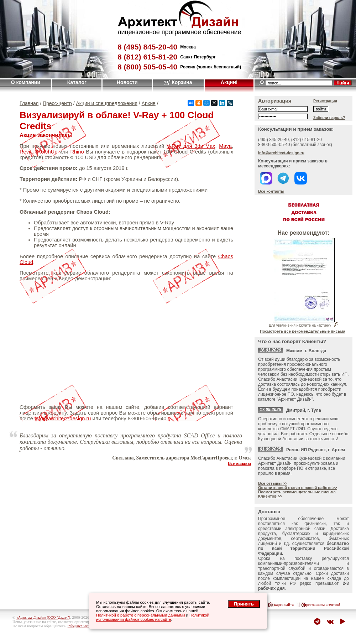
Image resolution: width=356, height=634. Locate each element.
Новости (127, 82)
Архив (149, 103)
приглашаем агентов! (322, 604)
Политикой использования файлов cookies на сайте (152, 617)
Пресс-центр (57, 103)
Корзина (178, 82)
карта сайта (284, 604)
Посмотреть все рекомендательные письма (302, 331)
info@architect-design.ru (63, 418)
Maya (225, 146)
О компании (25, 82)
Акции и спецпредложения (106, 103)
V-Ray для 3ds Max (191, 146)
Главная (29, 103)
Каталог (77, 82)
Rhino (77, 152)
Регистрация (325, 101)
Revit (25, 152)
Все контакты (271, 191)
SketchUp (46, 152)
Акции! (229, 82)
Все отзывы (239, 463)
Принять (244, 604)
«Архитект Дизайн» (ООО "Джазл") (43, 617)
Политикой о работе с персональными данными (140, 615)
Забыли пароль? (329, 117)
